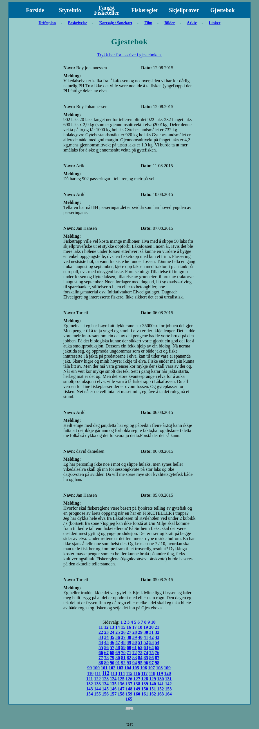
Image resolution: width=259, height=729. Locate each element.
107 (151, 667)
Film (148, 23)
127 (136, 678)
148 (129, 688)
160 (136, 694)
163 (160, 694)
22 (101, 632)
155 (97, 694)
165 (129, 699)
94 (134, 662)
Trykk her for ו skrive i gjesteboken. (129, 54)
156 (105, 694)
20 (151, 627)
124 (113, 678)
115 (129, 673)
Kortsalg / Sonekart (115, 23)
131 (168, 678)
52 (146, 642)
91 (117, 662)
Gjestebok (222, 10)
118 (152, 673)
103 (120, 667)
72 (134, 652)
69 (117, 652)
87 (157, 657)
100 (96, 667)
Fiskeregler (144, 10)
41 (146, 637)
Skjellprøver (184, 10)
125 (121, 678)
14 (117, 627)
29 (140, 632)
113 (114, 673)
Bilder (169, 23)
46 (112, 642)
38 (129, 637)
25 (117, 632)
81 (123, 657)
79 (112, 657)
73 (140, 652)
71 (129, 652)
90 (112, 662)
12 (106, 627)
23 (106, 632)
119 (160, 673)
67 (106, 652)
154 (89, 694)
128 (144, 678)
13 (112, 627)
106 (143, 667)
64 (151, 647)
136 (121, 683)
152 (160, 688)
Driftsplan (47, 23)
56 (106, 647)
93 (129, 662)
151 (152, 688)
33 (101, 637)
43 (157, 637)
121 (89, 678)
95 (140, 662)
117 (144, 673)
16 (129, 627)
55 (101, 647)
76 (157, 652)
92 (123, 662)
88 (101, 662)
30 (146, 632)
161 (144, 694)
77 (101, 657)
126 (129, 678)
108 (159, 667)
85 (146, 657)
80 (117, 657)
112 (105, 673)
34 (106, 637)
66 (101, 652)
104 (127, 667)
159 (129, 694)
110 (90, 673)
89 (106, 662)
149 (136, 688)
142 (168, 683)
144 (97, 688)
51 (140, 642)
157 (113, 694)
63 (146, 647)
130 (160, 678)
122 (97, 678)
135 (113, 683)
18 (140, 627)
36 (117, 637)
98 (157, 662)
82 (129, 657)
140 (152, 683)
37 (123, 637)
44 (101, 642)
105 (135, 667)
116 (136, 673)
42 (151, 637)
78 (106, 657)
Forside (35, 10)
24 (112, 632)
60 (129, 647)
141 (160, 683)
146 (113, 688)
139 (144, 683)
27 (129, 632)
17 (134, 627)
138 (136, 683)
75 (151, 652)
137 (129, 683)
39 (134, 637)
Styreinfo (70, 10)
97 (151, 662)
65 (157, 647)
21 (157, 627)
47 (117, 642)
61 (134, 647)
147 (121, 688)
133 (97, 683)
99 (89, 667)
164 (168, 694)
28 (134, 632)
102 (112, 667)
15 (123, 627)
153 (168, 688)
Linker (214, 23)
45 (106, 642)
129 (152, 678)
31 (151, 632)
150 (144, 688)
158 (121, 694)
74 (146, 652)
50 (134, 642)
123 (105, 678)
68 (112, 652)
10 (153, 622)
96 (146, 662)
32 (157, 632)
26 (123, 632)
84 (140, 657)
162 (152, 694)
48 (123, 642)
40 (140, 637)
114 (121, 673)
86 (151, 657)
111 (98, 673)
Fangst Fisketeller (106, 10)
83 (134, 657)
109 (167, 667)
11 (101, 627)
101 (104, 667)
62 (140, 647)
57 (112, 647)
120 (167, 673)
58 (117, 647)
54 (157, 642)
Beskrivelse (77, 23)
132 (89, 683)
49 (129, 642)
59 (123, 647)
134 (105, 683)
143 (89, 688)
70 (123, 652)
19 (146, 627)
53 (151, 642)
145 (105, 688)
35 (112, 637)
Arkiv (192, 23)
